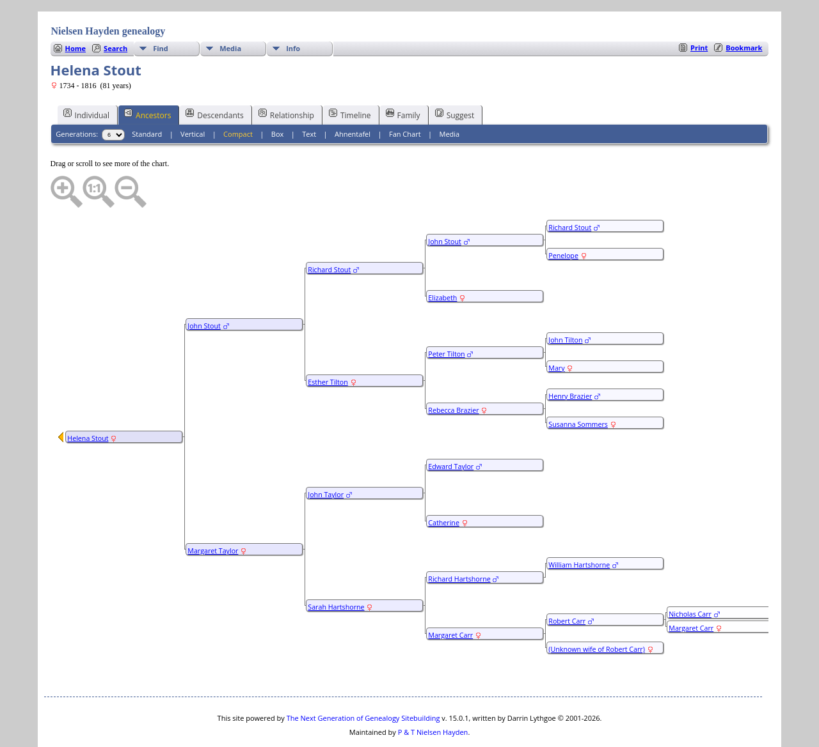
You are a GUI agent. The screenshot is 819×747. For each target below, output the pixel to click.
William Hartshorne (579, 526)
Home (75, 10)
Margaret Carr (450, 596)
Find (160, 10)
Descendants (214, 76)
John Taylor (326, 456)
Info (293, 10)
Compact (238, 95)
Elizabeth (442, 259)
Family (403, 76)
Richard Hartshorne (459, 540)
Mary (556, 329)
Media (230, 10)
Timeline (350, 76)
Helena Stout (87, 400)
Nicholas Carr (690, 575)
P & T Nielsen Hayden (433, 693)
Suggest (455, 76)
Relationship (286, 76)
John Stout (204, 287)
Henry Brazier (570, 357)
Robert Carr (566, 582)
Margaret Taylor (212, 512)
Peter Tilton (446, 315)
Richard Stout (329, 231)
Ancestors (147, 76)
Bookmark (744, 9)
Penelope (563, 217)
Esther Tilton (327, 343)
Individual (86, 76)
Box (277, 95)
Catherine (443, 484)
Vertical (192, 95)
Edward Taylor (450, 428)
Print (699, 9)
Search (115, 10)
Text (309, 95)
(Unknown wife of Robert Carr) (596, 610)
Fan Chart (405, 95)
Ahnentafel (352, 95)
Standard (147, 95)
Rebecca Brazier (453, 371)
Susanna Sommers (578, 385)
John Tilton (565, 301)
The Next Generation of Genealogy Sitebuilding (363, 679)
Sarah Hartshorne (336, 568)
